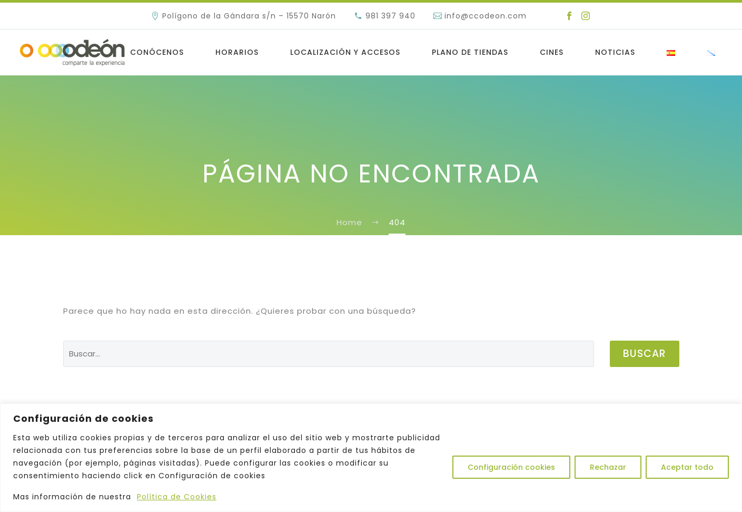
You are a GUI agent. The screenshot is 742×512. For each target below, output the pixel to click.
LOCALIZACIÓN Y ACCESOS (345, 52)
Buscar (644, 353)
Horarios (237, 52)
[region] (371, 457)
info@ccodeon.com (485, 16)
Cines (551, 52)
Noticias (615, 52)
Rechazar (608, 467)
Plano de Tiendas (470, 52)
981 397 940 (390, 16)
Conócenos (157, 52)
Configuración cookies (511, 467)
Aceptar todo (687, 467)
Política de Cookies (176, 496)
